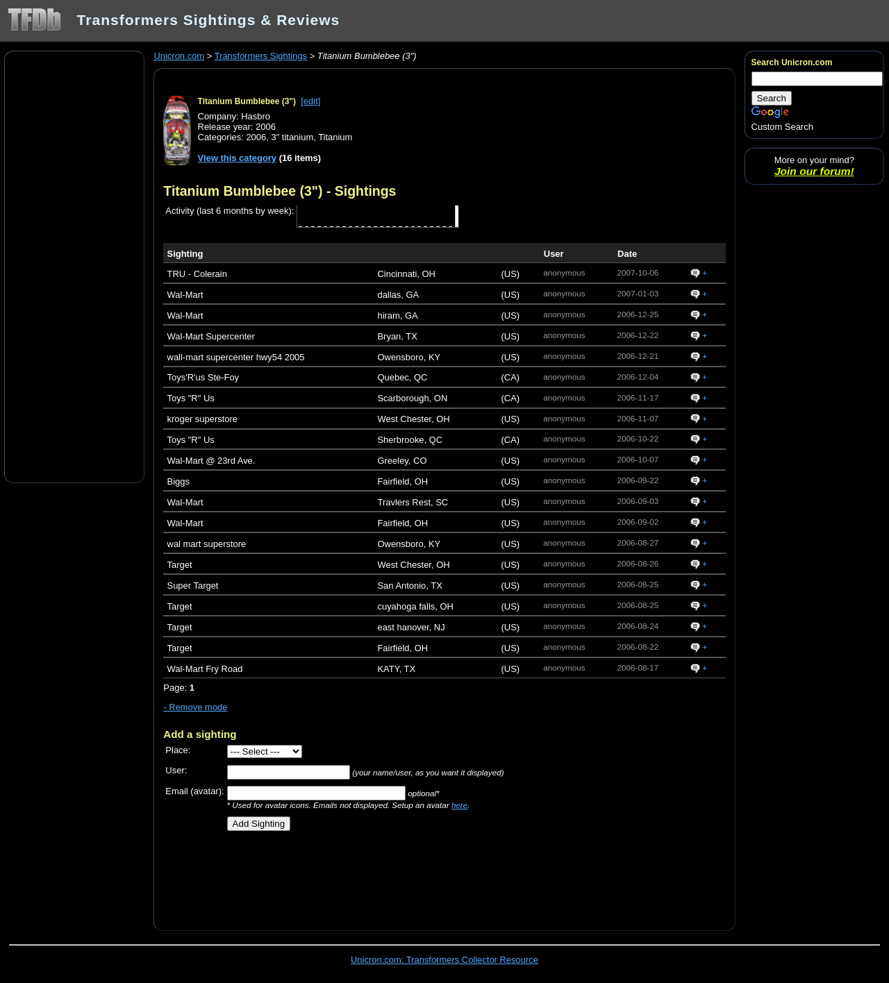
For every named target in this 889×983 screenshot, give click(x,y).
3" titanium (292, 137)
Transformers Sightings (261, 56)
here (459, 804)
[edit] (310, 101)
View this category (237, 158)
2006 (256, 137)
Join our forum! (814, 171)
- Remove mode (195, 707)
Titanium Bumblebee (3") (247, 101)
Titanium (335, 137)
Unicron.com (178, 56)
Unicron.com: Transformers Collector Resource (444, 960)
